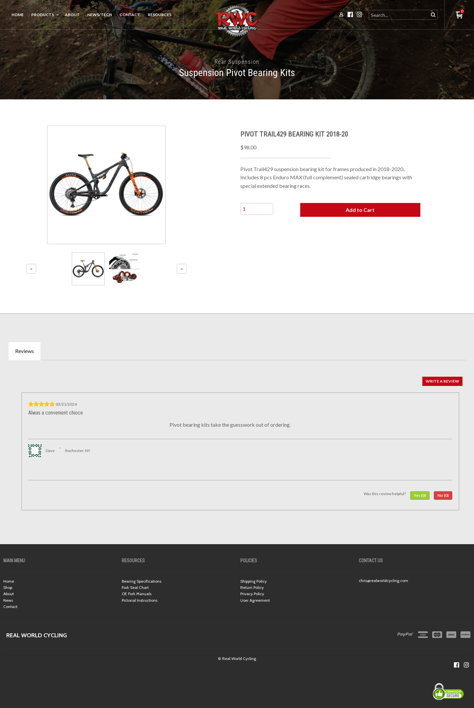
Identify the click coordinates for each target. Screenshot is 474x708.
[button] (360, 210)
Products (42, 14)
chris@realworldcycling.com (383, 580)
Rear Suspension (237, 61)
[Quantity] (256, 209)
